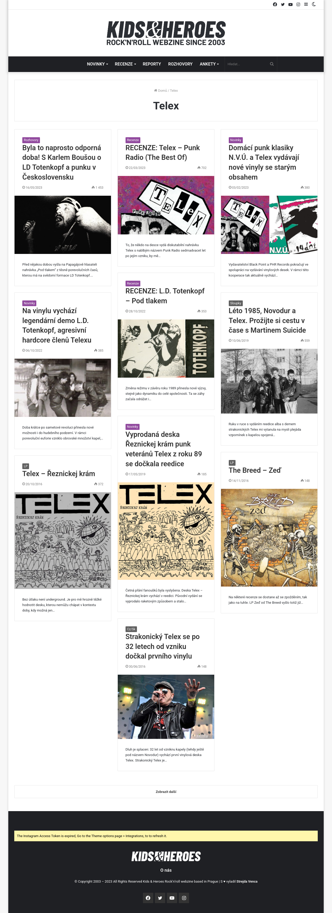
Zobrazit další (166, 792)
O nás (165, 870)
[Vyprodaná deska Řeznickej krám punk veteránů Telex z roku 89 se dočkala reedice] (166, 531)
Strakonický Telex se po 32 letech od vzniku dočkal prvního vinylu (163, 647)
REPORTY (152, 64)
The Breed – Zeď (255, 470)
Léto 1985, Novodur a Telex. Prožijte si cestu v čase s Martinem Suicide (267, 321)
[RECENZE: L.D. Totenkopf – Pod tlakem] (166, 348)
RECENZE (124, 64)
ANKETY (208, 64)
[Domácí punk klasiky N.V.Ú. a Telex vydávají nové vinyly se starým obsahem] (269, 225)
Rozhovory (31, 140)
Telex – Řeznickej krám (58, 474)
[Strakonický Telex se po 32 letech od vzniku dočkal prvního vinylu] (166, 707)
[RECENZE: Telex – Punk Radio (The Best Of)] (166, 205)
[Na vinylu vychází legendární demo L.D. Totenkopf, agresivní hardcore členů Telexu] (63, 388)
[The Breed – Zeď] (269, 538)
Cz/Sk (131, 629)
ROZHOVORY (180, 64)
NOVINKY (96, 64)
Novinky (235, 140)
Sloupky (235, 303)
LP (232, 463)
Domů (160, 91)
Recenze (133, 140)
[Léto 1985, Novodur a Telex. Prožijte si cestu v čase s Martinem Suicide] (269, 381)
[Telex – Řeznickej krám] (63, 540)
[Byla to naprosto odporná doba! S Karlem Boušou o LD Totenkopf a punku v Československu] (63, 225)
